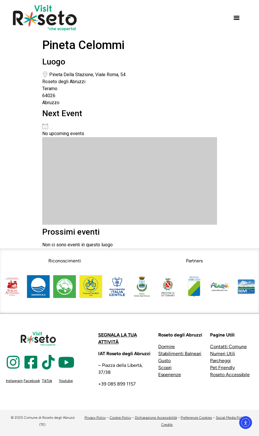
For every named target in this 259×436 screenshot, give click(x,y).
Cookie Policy (120, 418)
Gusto (164, 360)
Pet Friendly (222, 367)
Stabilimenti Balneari (179, 353)
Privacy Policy (95, 418)
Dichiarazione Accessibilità (156, 418)
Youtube (66, 381)
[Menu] (236, 17)
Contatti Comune (228, 346)
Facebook (32, 381)
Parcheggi (220, 360)
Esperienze (169, 374)
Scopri (165, 367)
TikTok (47, 381)
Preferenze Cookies (196, 418)
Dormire (166, 346)
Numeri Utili (222, 353)
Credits (167, 425)
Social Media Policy (231, 418)
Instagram (14, 381)
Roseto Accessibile (230, 374)
